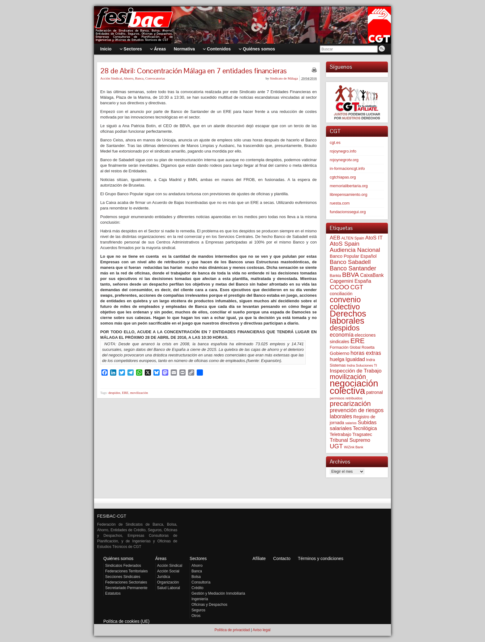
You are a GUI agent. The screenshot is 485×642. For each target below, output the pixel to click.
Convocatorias (155, 78)
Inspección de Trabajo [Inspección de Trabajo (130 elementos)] (355, 371)
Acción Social (168, 571)
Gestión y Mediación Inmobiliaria (218, 593)
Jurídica (163, 577)
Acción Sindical (111, 78)
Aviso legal (262, 630)
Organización (168, 582)
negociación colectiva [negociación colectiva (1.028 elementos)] (354, 387)
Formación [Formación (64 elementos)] (339, 347)
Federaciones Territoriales (126, 571)
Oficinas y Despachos (209, 604)
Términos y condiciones (320, 558)
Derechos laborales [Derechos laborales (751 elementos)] (348, 317)
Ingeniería (199, 599)
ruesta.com (340, 203)
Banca (139, 78)
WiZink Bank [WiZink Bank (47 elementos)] (353, 447)
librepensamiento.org (348, 194)
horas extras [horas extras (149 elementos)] (365, 353)
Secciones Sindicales (122, 577)
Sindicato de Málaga (284, 78)
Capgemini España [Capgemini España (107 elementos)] (350, 281)
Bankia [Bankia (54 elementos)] (335, 276)
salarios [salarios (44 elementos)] (351, 423)
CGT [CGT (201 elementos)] (356, 287)
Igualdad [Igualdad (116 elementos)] (355, 359)
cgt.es (335, 142)
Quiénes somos (118, 558)
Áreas (161, 558)
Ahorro (128, 78)
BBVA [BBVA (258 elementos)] (350, 274)
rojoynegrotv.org (344, 159)
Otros (195, 616)
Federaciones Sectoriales (126, 582)
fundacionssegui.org (348, 211)
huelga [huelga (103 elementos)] (337, 359)
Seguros (198, 610)
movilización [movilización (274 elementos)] (348, 377)
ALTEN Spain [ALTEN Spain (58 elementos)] (352, 238)
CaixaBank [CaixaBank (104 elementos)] (372, 275)
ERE (125, 392)
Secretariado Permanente (126, 588)
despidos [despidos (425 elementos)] (345, 328)
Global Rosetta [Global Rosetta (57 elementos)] (362, 347)
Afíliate (259, 558)
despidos (114, 392)
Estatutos (113, 593)
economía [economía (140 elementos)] (342, 335)
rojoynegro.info (343, 151)
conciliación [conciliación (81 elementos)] (341, 293)
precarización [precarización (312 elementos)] (350, 403)
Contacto (281, 558)
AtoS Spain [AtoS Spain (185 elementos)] (344, 243)
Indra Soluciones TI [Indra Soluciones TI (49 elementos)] (362, 365)
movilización (139, 392)
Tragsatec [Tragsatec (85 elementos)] (362, 434)
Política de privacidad (232, 630)
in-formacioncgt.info (347, 168)
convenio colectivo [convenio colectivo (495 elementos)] (345, 303)
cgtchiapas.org (343, 177)
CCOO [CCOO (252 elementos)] (339, 287)
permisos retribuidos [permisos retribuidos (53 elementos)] (346, 398)
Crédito (197, 588)
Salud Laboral (168, 588)
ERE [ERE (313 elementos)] (357, 341)
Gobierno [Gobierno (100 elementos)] (340, 353)
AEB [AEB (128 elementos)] (335, 238)
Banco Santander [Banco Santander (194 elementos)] (353, 268)
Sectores (198, 558)
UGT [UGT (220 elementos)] (336, 446)
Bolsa (196, 577)
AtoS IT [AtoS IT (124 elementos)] (374, 238)
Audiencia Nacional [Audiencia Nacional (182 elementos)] (355, 250)
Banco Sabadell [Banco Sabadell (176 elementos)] (350, 262)
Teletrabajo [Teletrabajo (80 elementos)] (340, 434)
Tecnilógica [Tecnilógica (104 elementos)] (365, 428)
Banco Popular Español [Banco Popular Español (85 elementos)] (353, 256)
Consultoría (200, 582)
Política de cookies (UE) (126, 621)
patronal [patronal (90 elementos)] (374, 392)
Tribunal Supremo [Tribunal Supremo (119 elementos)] (350, 440)
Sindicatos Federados (123, 565)
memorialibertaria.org (349, 185)
